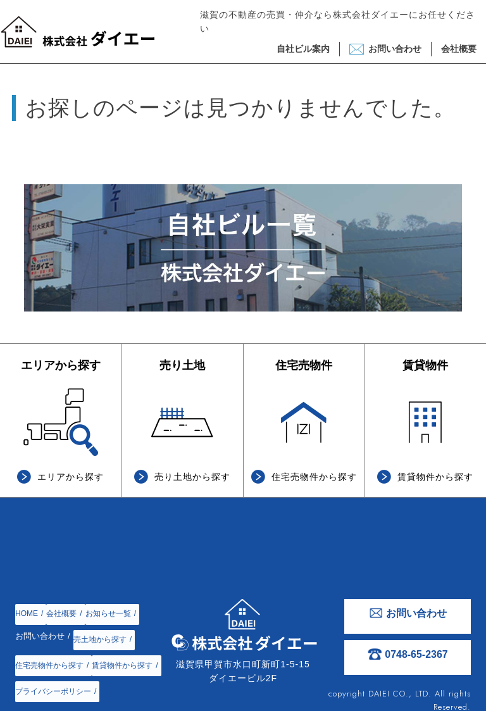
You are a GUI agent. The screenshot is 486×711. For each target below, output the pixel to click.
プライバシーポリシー (56, 679)
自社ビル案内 (303, 52)
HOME (27, 605)
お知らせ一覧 (114, 605)
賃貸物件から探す (48, 660)
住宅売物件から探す (52, 642)
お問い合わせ (394, 52)
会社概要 (459, 52)
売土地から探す (102, 624)
